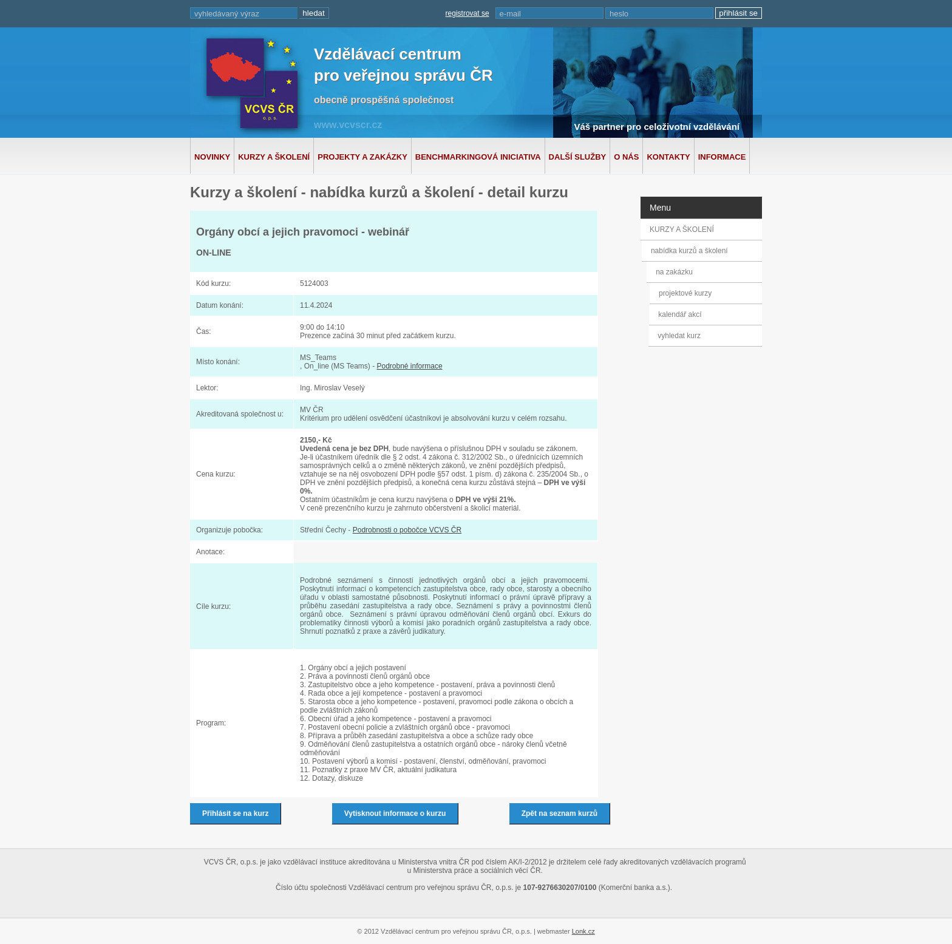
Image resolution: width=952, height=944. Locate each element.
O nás (626, 156)
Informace (722, 156)
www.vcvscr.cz (348, 125)
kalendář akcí (679, 314)
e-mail (510, 13)
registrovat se (467, 13)
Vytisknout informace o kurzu (395, 813)
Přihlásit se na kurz (235, 813)
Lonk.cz (583, 931)
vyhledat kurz (678, 335)
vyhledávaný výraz (226, 13)
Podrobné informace (409, 366)
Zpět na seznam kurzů (559, 813)
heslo (619, 13)
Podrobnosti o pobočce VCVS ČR (407, 530)
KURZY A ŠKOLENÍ (682, 229)
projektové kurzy (684, 293)
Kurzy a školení (274, 156)
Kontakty (668, 156)
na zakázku (677, 272)
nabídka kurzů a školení (691, 250)
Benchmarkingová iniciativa (478, 156)
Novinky (212, 156)
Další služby (578, 156)
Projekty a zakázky (362, 156)
